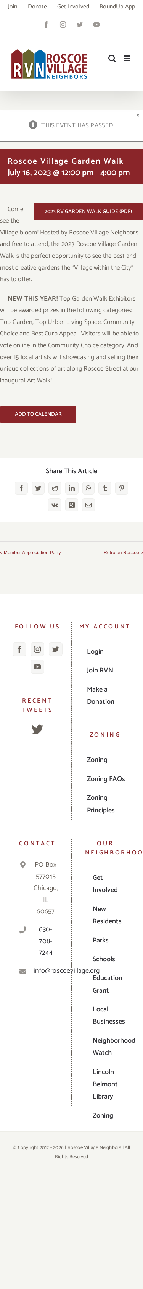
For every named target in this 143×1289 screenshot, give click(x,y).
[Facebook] (19, 649)
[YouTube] (37, 667)
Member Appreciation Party (32, 552)
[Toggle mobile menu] (128, 58)
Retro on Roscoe (121, 552)
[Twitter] (56, 649)
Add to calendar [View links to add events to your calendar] (38, 414)
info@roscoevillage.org (46, 971)
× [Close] (138, 115)
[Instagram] (37, 649)
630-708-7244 (46, 941)
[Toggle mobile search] (112, 58)
